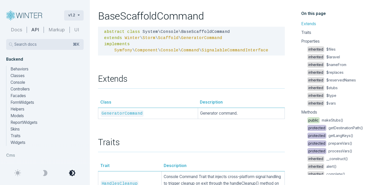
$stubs (322, 88)
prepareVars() (329, 143)
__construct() (327, 158)
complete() (326, 174)
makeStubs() (325, 120)
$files (321, 49)
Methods (309, 112)
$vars (321, 103)
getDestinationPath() (335, 128)
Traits (306, 32)
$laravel (323, 57)
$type (321, 95)
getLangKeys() (330, 135)
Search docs (47, 44)
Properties (310, 41)
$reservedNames (331, 80)
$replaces (325, 72)
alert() (322, 166)
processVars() (329, 151)
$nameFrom (326, 64)
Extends (308, 23)
